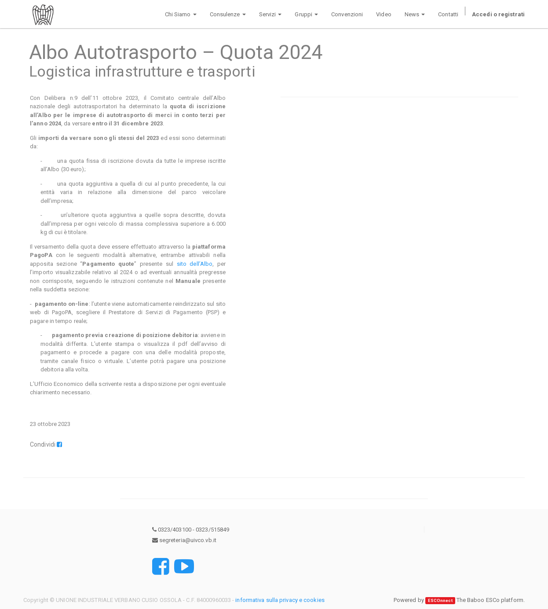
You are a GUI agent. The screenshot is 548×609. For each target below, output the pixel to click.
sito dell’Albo (195, 263)
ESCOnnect (440, 600)
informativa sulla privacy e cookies (280, 600)
